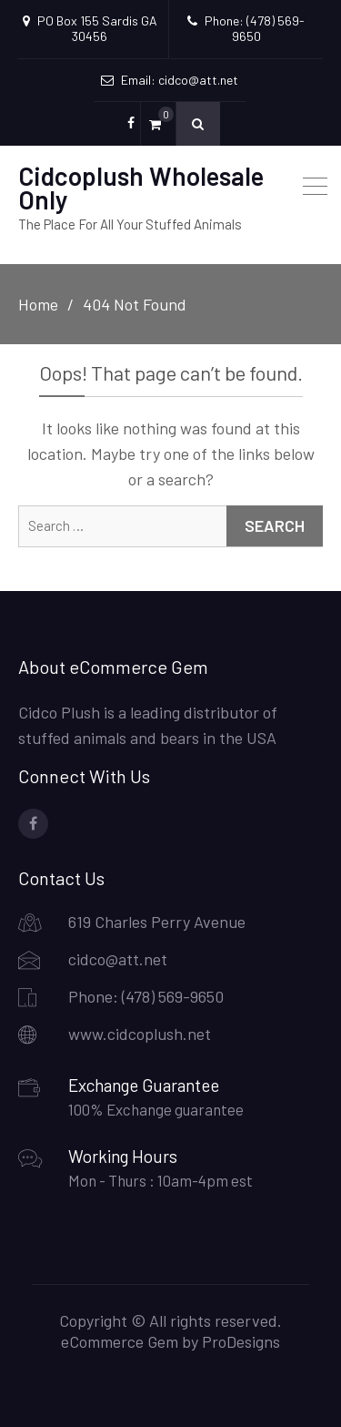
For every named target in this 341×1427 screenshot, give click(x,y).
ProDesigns (241, 1341)
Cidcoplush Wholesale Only (141, 187)
